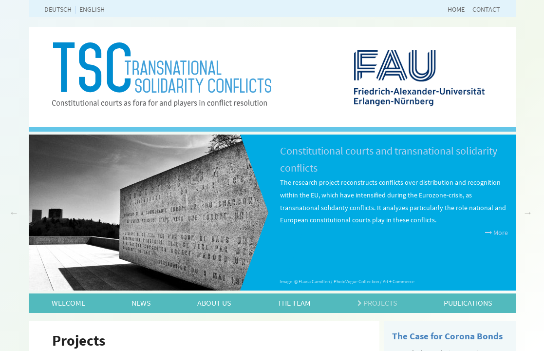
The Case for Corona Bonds (447, 336)
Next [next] (528, 212)
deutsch (58, 9)
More (496, 232)
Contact (486, 9)
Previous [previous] (14, 212)
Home (456, 9)
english (92, 9)
